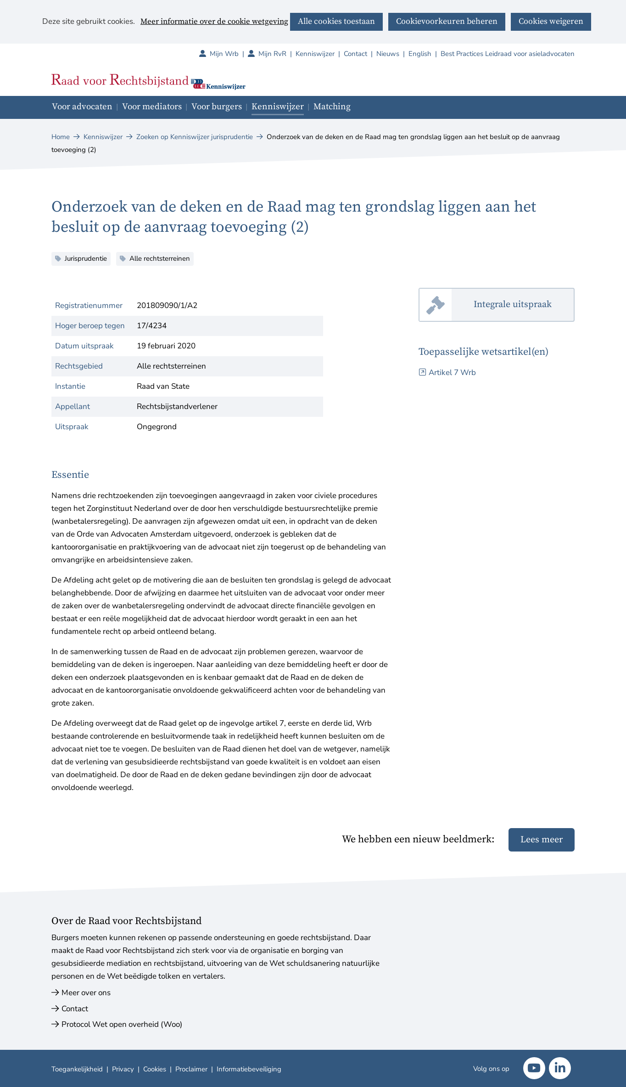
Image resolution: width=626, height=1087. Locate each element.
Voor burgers (216, 106)
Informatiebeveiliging (249, 1069)
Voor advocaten (82, 106)
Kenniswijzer (315, 53)
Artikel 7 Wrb (452, 372)
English (419, 53)
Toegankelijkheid (77, 1069)
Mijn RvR (277, 53)
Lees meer (541, 840)
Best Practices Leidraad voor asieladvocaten (508, 53)
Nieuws (387, 53)
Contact (355, 53)
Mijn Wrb (229, 53)
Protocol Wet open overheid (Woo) (121, 1024)
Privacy (123, 1069)
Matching (332, 106)
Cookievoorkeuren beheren (446, 21)
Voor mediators (152, 106)
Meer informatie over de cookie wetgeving (214, 22)
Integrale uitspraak (524, 305)
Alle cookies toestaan (336, 21)
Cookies (154, 1069)
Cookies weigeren (551, 21)
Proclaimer (191, 1069)
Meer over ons (86, 992)
